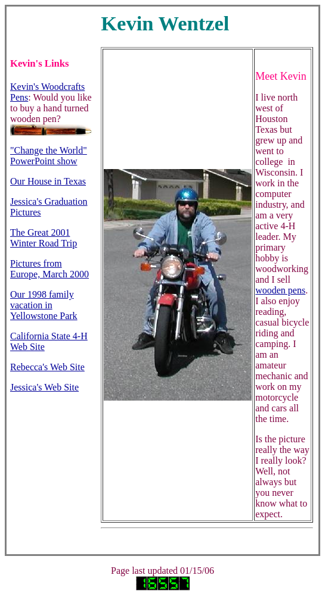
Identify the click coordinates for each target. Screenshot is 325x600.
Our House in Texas (48, 181)
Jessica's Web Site (44, 387)
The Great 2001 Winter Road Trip (43, 237)
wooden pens (280, 290)
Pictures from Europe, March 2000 (49, 268)
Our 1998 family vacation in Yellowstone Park (44, 305)
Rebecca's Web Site (47, 367)
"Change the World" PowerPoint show (48, 155)
